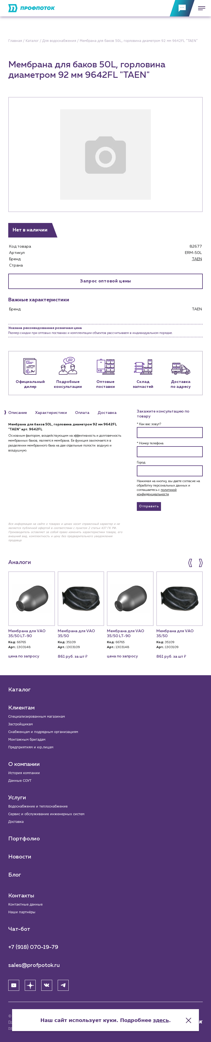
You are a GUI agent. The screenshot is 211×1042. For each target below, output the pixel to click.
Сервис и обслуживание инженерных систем (46, 814)
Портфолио (24, 838)
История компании (24, 773)
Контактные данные (25, 904)
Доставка (16, 822)
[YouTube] (13, 985)
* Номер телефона (150, 443)
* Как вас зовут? (149, 424)
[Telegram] (63, 985)
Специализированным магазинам (36, 716)
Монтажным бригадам (26, 739)
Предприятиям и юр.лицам (30, 747)
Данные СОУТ (19, 780)
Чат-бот (19, 929)
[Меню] (200, 8)
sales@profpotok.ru (34, 965)
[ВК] (46, 985)
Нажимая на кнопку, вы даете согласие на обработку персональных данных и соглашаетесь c (168, 488)
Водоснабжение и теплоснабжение (38, 806)
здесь (161, 1020)
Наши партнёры (21, 912)
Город (141, 462)
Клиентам (21, 708)
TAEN (197, 259)
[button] (190, 563)
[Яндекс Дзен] (30, 985)
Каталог (19, 689)
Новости (19, 857)
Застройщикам (20, 724)
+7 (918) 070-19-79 (33, 947)
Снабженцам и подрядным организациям (43, 732)
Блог (14, 875)
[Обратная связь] (182, 8)
